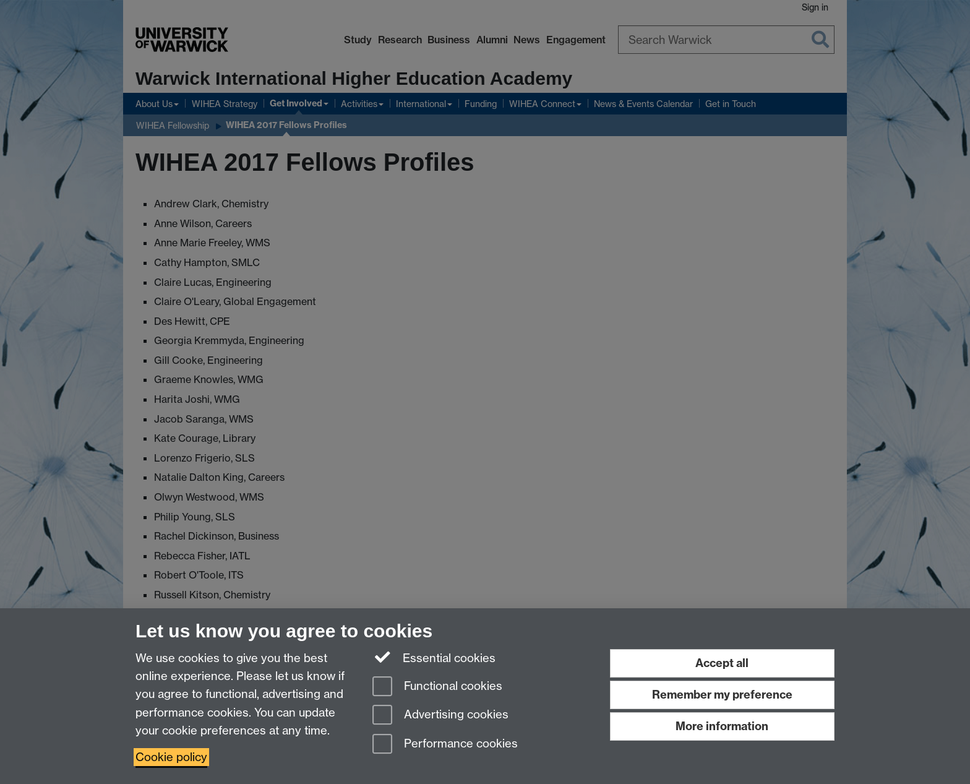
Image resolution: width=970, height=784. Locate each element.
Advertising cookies (440, 715)
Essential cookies (434, 657)
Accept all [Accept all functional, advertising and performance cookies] (722, 663)
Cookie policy (171, 757)
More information (722, 726)
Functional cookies (437, 687)
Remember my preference (722, 694)
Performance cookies (445, 744)
